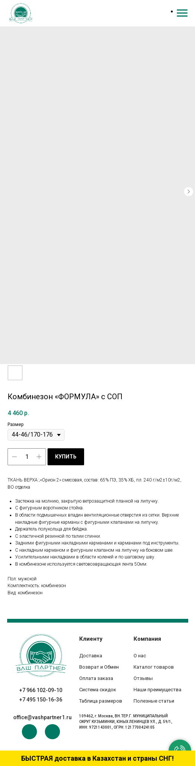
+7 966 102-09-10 (40, 690)
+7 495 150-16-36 (40, 700)
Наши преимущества (157, 689)
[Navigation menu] (182, 13)
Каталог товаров (154, 667)
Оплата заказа (96, 678)
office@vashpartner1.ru (42, 717)
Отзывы (143, 678)
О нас (140, 655)
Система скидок (97, 689)
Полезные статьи (154, 701)
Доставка (90, 655)
